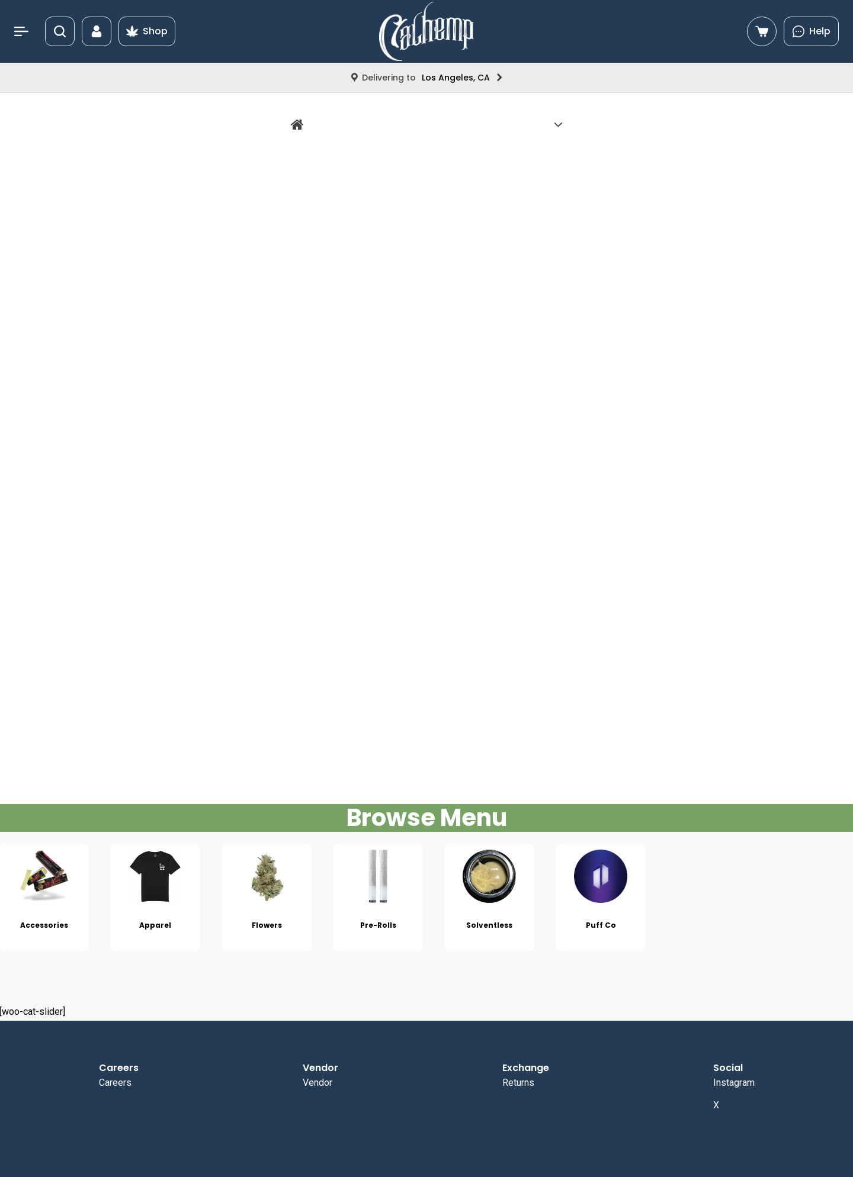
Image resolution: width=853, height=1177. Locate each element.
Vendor (317, 1082)
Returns (518, 1082)
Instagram (734, 1082)
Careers (115, 1082)
